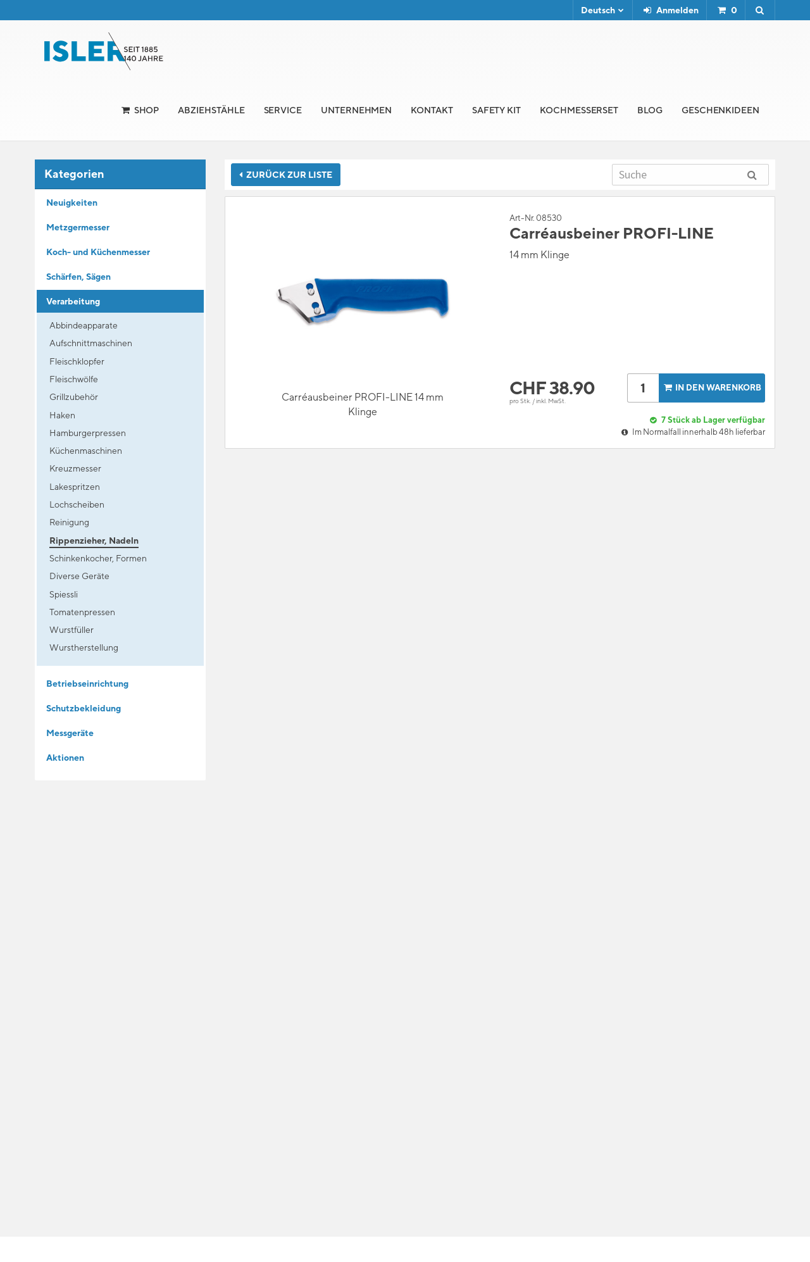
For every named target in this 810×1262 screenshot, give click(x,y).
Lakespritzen (74, 487)
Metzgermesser (77, 227)
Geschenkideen (720, 110)
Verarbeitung (73, 301)
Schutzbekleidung (83, 708)
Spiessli (63, 594)
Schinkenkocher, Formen (98, 558)
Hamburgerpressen (87, 433)
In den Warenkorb (711, 387)
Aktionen (65, 758)
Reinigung (69, 522)
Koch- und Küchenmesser (98, 252)
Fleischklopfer (76, 361)
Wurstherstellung (83, 647)
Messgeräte (70, 733)
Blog (650, 110)
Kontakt (432, 110)
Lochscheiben (76, 504)
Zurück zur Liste (285, 175)
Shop (146, 110)
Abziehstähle (211, 110)
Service (283, 110)
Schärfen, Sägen (78, 277)
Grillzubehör (73, 397)
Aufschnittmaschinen (90, 343)
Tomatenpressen (82, 612)
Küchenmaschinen (85, 451)
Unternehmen (356, 110)
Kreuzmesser (75, 468)
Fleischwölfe (73, 379)
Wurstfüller (71, 630)
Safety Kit (496, 110)
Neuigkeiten (71, 202)
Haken (62, 415)
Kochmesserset (579, 110)
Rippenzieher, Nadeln (94, 540)
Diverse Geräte (79, 576)
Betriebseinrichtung (87, 683)
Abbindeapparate (83, 325)
